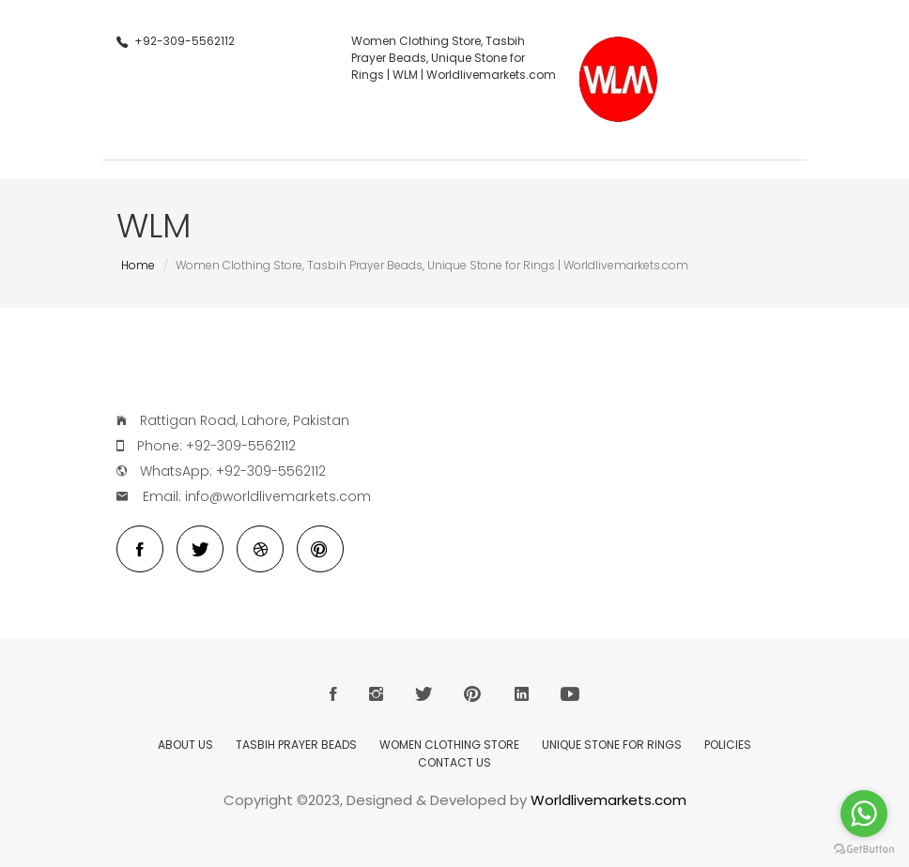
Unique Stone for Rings (612, 745)
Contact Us (454, 762)
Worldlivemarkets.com (608, 800)
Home (138, 265)
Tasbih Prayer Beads (296, 745)
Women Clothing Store (449, 745)
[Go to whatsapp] (863, 813)
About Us (185, 745)
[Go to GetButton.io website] (864, 849)
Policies (727, 745)
